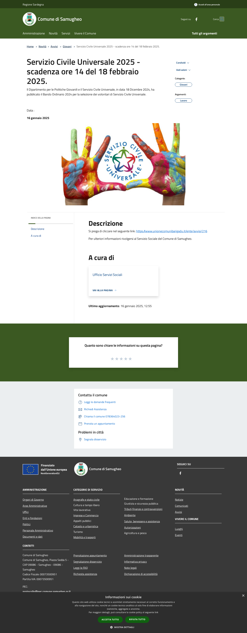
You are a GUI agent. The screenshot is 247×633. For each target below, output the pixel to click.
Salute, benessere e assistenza (142, 521)
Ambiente (130, 515)
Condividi (183, 63)
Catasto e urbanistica (85, 526)
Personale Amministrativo (38, 530)
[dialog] (123, 612)
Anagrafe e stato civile (86, 500)
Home (30, 46)
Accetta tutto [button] (110, 619)
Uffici (26, 512)
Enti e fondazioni (32, 518)
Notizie (179, 500)
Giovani (67, 46)
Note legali (130, 568)
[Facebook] (189, 19)
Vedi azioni (184, 70)
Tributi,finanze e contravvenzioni (143, 509)
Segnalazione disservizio (87, 562)
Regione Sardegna (33, 4)
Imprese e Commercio (85, 515)
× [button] (243, 595)
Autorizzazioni (132, 527)
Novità (42, 46)
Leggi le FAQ (80, 568)
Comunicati (181, 506)
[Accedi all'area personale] (207, 5)
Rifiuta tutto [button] (137, 619)
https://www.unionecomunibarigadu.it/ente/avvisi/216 (171, 231)
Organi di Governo (33, 500)
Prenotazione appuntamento (90, 555)
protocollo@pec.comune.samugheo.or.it (47, 591)
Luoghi (179, 529)
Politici (27, 524)
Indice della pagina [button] (41, 217)
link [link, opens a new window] (156, 612)
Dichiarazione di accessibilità (140, 574)
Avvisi (54, 46)
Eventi (179, 535)
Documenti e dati (33, 537)
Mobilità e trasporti (84, 537)
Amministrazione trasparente (141, 555)
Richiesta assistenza (85, 574)
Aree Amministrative (35, 506)
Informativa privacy (135, 562)
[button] (123, 627)
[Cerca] (220, 19)
